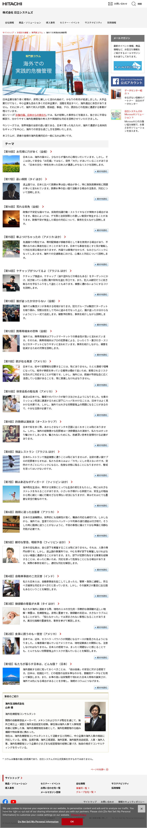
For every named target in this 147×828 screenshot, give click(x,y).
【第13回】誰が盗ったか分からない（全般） (30, 301)
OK (72, 821)
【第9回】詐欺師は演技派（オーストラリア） (30, 421)
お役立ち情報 (22, 32)
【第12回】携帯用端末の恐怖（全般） (26, 331)
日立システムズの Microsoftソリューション (134, 114)
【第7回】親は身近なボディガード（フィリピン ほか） (36, 482)
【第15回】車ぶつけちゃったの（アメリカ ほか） (33, 237)
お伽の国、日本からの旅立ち (30, 115)
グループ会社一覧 (85, 792)
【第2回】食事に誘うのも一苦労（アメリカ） (30, 634)
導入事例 (50, 22)
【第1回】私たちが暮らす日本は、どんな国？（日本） (36, 664)
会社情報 (9, 22)
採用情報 (111, 22)
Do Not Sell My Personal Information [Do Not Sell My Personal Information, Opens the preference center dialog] (38, 821)
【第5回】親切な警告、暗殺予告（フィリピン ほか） (35, 542)
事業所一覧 (81, 788)
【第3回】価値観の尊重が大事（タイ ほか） (29, 603)
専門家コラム (37, 32)
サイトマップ (90, 801)
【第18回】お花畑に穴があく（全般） (26, 151)
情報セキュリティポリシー (131, 801)
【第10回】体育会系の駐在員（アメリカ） (28, 391)
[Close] (141, 808)
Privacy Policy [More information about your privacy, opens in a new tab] (78, 814)
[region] (73, 815)
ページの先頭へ (98, 769)
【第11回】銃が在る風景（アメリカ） (25, 361)
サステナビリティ (93, 22)
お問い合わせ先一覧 (50, 788)
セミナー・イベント (70, 22)
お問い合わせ (107, 801)
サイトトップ (8, 32)
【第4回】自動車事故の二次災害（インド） (29, 576)
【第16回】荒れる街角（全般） (22, 206)
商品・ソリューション (30, 22)
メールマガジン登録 (50, 792)
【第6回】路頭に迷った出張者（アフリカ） (29, 512)
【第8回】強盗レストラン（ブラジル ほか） (29, 451)
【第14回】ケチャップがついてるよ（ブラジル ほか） (36, 271)
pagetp (143, 715)
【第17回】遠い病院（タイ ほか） (23, 179)
